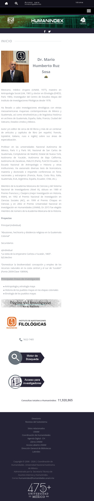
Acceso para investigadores (33, 3)
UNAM (36, 431)
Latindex (36, 451)
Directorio (36, 418)
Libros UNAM (36, 441)
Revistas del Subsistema (36, 421)
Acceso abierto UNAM (36, 444)
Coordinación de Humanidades (36, 435)
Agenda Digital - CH (36, 438)
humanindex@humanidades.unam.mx (36, 478)
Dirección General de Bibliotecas (36, 448)
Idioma (83, 2)
